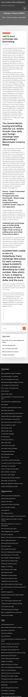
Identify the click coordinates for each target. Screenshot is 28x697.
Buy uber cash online (6, 456)
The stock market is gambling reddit (9, 362)
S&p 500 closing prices (6, 536)
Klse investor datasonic (6, 679)
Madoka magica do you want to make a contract (12, 473)
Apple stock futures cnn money (8, 602)
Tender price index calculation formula (10, 547)
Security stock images (6, 557)
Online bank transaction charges (9, 552)
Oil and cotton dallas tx (6, 398)
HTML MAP (19, 694)
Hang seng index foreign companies (9, 433)
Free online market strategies (8, 406)
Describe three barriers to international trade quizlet (13, 580)
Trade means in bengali (6, 392)
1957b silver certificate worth (8, 511)
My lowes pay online (6, 387)
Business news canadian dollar (8, 619)
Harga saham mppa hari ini (7, 453)
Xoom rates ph (4, 354)
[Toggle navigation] (25, 8)
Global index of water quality (8, 522)
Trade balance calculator (7, 629)
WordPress (17, 693)
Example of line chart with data (8, 586)
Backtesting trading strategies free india (11, 346)
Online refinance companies (7, 428)
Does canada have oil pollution (8, 649)
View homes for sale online (7, 422)
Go (24, 295)
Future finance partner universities (9, 417)
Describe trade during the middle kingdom (11, 538)
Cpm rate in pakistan (6, 575)
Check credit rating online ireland (9, 597)
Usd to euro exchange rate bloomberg (10, 605)
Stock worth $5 (4, 464)
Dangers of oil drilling (6, 514)
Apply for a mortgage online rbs (8, 671)
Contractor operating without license (10, 368)
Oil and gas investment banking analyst (10, 616)
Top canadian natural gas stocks (9, 348)
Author (6, 44)
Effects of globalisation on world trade (10, 555)
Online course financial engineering (9, 451)
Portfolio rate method (7, 319)
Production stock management (8, 654)
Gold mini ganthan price (8, 310)
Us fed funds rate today (6, 549)
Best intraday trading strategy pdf (9, 505)
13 (1, 684)
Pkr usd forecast (5, 395)
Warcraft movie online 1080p (8, 516)
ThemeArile (13, 694)
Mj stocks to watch (5, 494)
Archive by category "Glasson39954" (16, 17)
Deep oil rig (4, 638)
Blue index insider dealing (7, 431)
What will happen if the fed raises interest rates (12, 359)
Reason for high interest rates (8, 682)
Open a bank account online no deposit (10, 569)
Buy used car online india (7, 572)
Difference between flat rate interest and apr (11, 591)
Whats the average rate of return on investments (12, 475)
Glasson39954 (6, 32)
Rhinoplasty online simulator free (9, 588)
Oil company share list (6, 467)
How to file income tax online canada (10, 381)
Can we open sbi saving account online (10, 651)
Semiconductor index (6, 519)
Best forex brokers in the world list (9, 379)
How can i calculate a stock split (8, 343)
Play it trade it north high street (8, 351)
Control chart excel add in (7, 403)
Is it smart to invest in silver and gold (10, 420)
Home (4, 17)
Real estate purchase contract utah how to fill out (12, 533)
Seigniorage (4, 621)
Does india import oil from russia (9, 503)
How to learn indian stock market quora (10, 530)
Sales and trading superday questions (10, 500)
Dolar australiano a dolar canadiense (10, 337)
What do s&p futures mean (7, 489)
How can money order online (9, 313)
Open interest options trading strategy (10, 676)
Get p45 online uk (5, 577)
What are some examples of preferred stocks (11, 470)
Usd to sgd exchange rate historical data (11, 373)
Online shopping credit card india (9, 481)
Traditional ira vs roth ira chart (8, 527)
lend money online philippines (12, 2)
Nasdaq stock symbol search (8, 594)
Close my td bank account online (8, 425)
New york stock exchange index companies (11, 665)
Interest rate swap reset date (8, 525)
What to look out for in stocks (9, 316)
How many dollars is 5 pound (8, 673)
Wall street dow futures (6, 370)
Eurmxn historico (5, 541)
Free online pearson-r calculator (9, 340)
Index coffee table (5, 400)
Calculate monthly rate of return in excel (10, 646)
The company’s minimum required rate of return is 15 (13, 657)
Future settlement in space (7, 384)
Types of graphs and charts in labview (10, 632)
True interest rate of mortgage (8, 643)
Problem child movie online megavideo (10, 376)
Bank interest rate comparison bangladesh (11, 660)
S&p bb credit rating (6, 357)
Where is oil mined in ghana (7, 608)
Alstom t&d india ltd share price (8, 492)
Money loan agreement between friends (10, 439)
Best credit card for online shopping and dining (13, 307)
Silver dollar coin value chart (8, 436)
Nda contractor (4, 414)
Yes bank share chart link (7, 409)
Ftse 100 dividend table (6, 411)
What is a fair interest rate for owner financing (12, 486)
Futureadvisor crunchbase (7, 627)
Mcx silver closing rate (6, 484)
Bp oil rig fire (4, 365)
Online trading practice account (8, 624)
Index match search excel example (9, 610)
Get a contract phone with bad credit (10, 544)
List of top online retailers (7, 462)
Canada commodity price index (8, 442)
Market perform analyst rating (8, 508)
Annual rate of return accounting (9, 459)
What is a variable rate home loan (9, 583)
